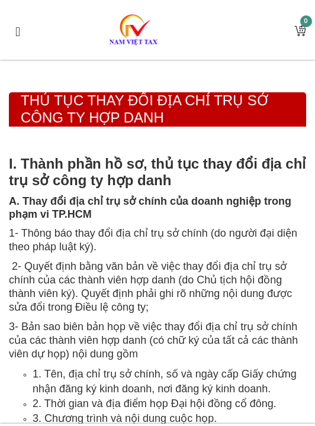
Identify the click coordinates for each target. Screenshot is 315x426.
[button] (300, 30)
